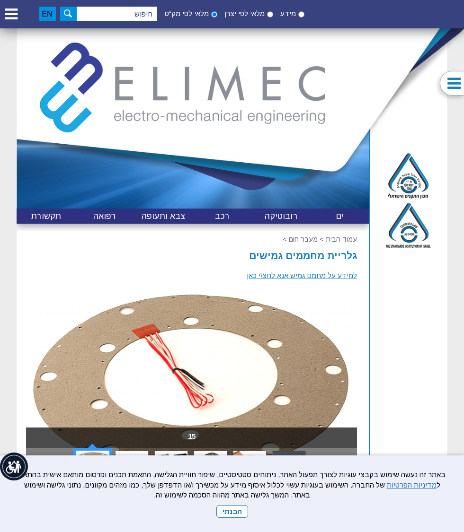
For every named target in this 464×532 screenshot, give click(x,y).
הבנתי (232, 511)
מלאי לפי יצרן (244, 13)
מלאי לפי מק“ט (187, 13)
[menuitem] (339, 216)
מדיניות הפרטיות (412, 485)
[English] (47, 14)
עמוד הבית (341, 239)
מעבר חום (303, 239)
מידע (288, 13)
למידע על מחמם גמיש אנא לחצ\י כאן (302, 275)
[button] (11, 14)
